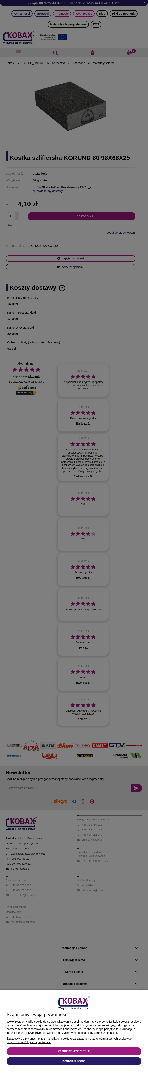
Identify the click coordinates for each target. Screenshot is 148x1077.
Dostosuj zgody (74, 1061)
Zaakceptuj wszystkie (74, 1051)
